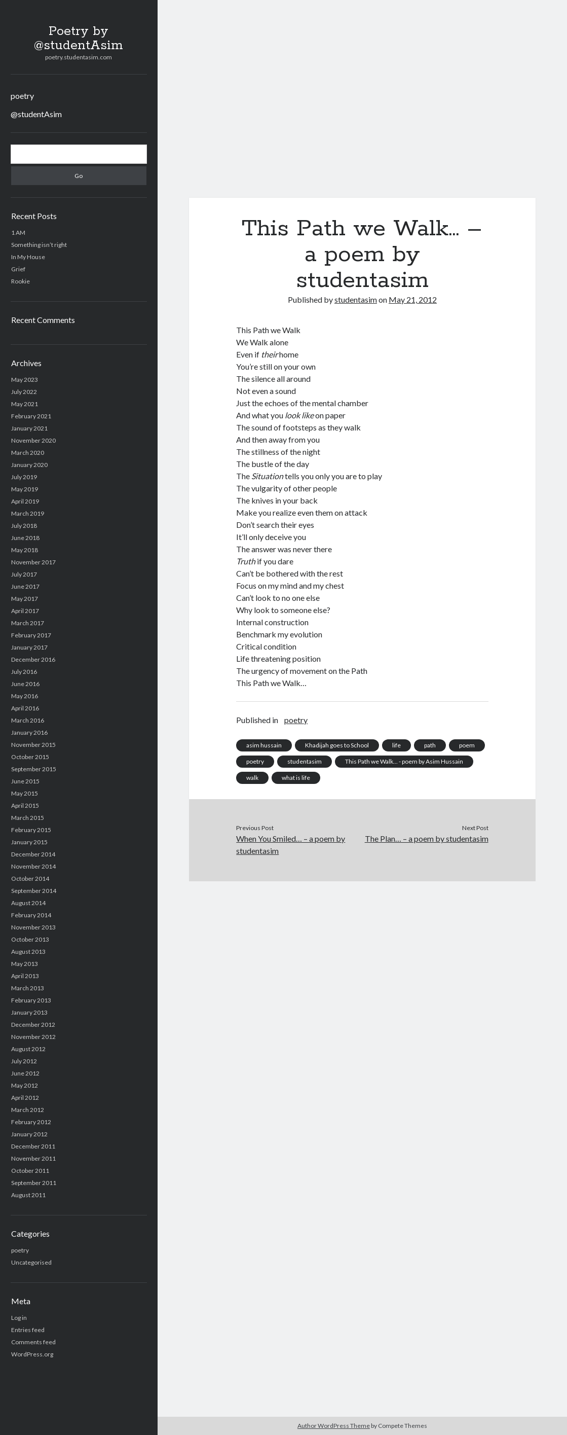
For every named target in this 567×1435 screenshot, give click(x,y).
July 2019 (24, 477)
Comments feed (33, 1342)
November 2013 (33, 927)
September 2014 (33, 890)
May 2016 (24, 696)
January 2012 (29, 1134)
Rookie (20, 281)
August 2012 (28, 1049)
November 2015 (33, 744)
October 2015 (30, 757)
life (396, 745)
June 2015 (25, 781)
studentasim (355, 299)
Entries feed (28, 1330)
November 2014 (33, 866)
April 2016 (25, 708)
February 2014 (31, 915)
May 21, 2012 (413, 299)
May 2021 (24, 404)
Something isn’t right (39, 244)
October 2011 (30, 1170)
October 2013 (30, 939)
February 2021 (31, 416)
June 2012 (25, 1073)
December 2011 (33, 1146)
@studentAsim (36, 114)
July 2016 (24, 671)
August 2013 (28, 951)
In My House (28, 257)
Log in (19, 1317)
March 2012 (27, 1110)
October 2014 (30, 878)
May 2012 (24, 1085)
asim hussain (264, 745)
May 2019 (24, 489)
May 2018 (24, 550)
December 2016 (33, 659)
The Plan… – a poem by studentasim (426, 838)
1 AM (18, 232)
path (430, 745)
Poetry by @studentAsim (78, 38)
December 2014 (33, 854)
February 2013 (31, 1000)
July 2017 (24, 574)
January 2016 (29, 732)
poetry (22, 95)
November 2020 (33, 440)
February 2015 (31, 830)
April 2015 (25, 805)
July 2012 (24, 1061)
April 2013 (25, 976)
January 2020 (29, 465)
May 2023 (24, 379)
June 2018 (25, 538)
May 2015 (24, 793)
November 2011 (33, 1158)
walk (252, 777)
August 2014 (28, 903)
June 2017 (25, 586)
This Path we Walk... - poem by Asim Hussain (404, 761)
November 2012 (33, 1037)
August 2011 (28, 1195)
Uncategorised (31, 1262)
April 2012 (25, 1097)
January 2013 (29, 1012)
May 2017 (24, 598)
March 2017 (27, 623)
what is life (296, 777)
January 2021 (29, 428)
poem (467, 745)
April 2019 (25, 501)
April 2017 (25, 611)
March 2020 (27, 452)
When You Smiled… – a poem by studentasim (290, 844)
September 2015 (33, 769)
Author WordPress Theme (333, 1425)
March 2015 (27, 817)
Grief (18, 269)
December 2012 (33, 1024)
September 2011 (33, 1183)
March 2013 (27, 988)
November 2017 (33, 562)
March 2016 (27, 720)
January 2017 (29, 647)
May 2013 (24, 963)
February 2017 (31, 635)
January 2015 (29, 842)
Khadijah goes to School (337, 745)
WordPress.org (32, 1354)
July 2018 (24, 525)
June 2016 (25, 684)
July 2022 (24, 392)
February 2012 (31, 1122)
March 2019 (27, 513)
